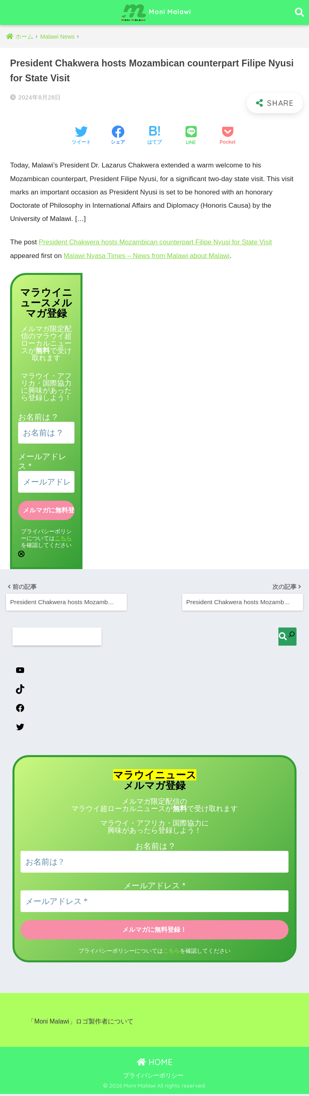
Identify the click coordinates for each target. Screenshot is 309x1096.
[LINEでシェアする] (191, 136)
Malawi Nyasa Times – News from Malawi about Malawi (148, 255)
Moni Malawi (155, 12)
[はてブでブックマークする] (154, 136)
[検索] (287, 636)
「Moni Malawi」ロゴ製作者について (81, 1023)
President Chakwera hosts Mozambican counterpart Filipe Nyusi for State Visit (158, 242)
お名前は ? (37, 417)
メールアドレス (154, 887)
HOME (155, 1064)
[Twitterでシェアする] (81, 136)
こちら (63, 537)
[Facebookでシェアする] (118, 136)
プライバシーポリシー (153, 1077)
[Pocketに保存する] (227, 136)
